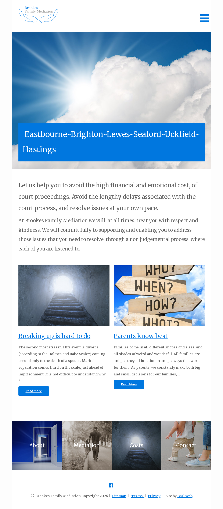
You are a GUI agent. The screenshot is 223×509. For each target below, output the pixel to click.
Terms (137, 496)
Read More (34, 391)
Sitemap (119, 496)
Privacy (154, 496)
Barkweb (185, 496)
